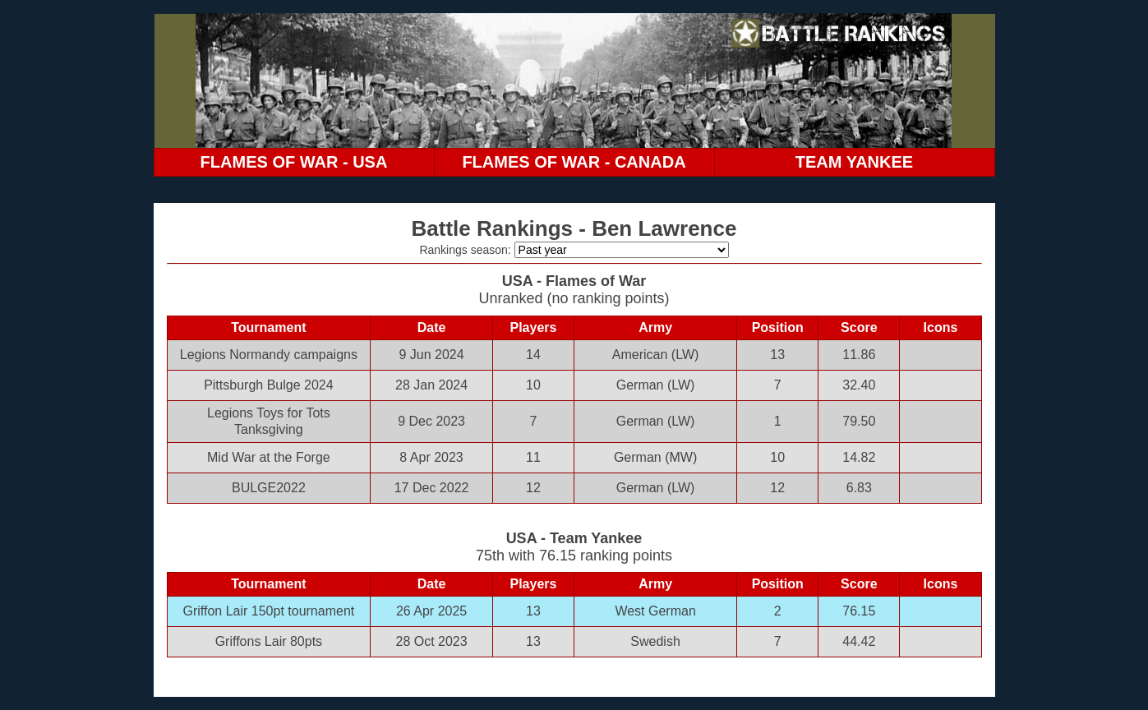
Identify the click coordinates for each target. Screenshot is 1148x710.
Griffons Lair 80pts (268, 641)
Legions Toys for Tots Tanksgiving (268, 421)
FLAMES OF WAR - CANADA (573, 162)
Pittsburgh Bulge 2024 (268, 385)
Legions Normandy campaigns (268, 355)
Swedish (655, 641)
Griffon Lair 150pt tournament (269, 611)
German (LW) (655, 385)
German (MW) (655, 457)
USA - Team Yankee (574, 538)
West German (655, 611)
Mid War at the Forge (268, 457)
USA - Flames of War (574, 281)
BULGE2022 (269, 488)
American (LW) (655, 355)
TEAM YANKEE (854, 162)
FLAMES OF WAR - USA (294, 162)
